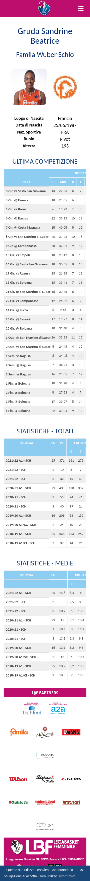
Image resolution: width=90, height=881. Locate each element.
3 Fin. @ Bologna (18, 401)
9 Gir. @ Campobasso (21, 246)
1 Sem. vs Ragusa (18, 356)
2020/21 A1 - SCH (18, 488)
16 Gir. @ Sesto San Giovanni (26, 264)
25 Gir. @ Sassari (18, 319)
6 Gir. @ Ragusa (17, 218)
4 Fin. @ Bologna (18, 411)
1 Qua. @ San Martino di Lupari (26, 337)
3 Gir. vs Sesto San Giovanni (26, 191)
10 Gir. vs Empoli (18, 255)
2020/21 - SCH (16, 497)
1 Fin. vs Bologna (18, 383)
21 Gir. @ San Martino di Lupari (26, 291)
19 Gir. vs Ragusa (18, 273)
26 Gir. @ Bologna (19, 328)
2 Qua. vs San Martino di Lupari (26, 347)
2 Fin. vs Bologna (18, 392)
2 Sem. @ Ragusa (18, 365)
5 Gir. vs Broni (16, 209)
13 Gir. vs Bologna (19, 282)
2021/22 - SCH (16, 469)
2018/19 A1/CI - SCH (21, 543)
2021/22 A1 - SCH (18, 460)
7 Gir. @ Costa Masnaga (23, 227)
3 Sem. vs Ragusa (18, 374)
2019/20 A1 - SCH (18, 515)
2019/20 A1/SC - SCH (21, 524)
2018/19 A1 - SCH (18, 534)
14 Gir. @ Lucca (17, 310)
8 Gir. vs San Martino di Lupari (26, 236)
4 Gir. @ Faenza (17, 200)
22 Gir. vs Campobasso (22, 301)
